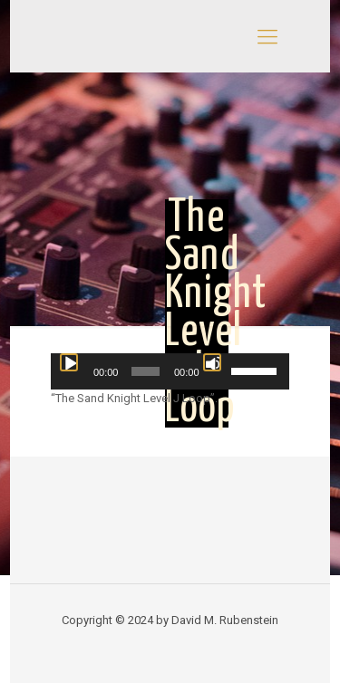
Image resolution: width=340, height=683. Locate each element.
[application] (170, 371)
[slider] (145, 371)
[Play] (69, 362)
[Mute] (212, 362)
